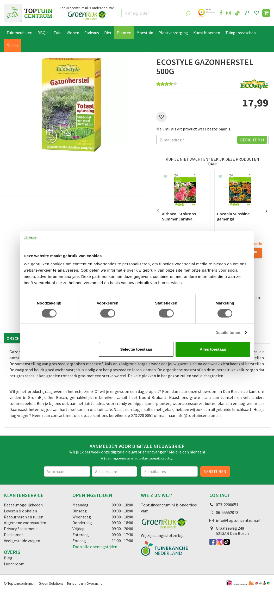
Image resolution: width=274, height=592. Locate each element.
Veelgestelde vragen (22, 540)
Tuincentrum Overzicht (84, 583)
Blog (8, 557)
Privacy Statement (20, 528)
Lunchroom (14, 563)
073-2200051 (227, 504)
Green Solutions (51, 583)
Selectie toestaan (136, 349)
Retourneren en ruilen (23, 516)
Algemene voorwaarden (25, 522)
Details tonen (227, 332)
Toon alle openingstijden (94, 546)
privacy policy (163, 458)
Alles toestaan (213, 349)
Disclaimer (13, 534)
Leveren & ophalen (20, 510)
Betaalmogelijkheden (23, 504)
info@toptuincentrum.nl (238, 520)
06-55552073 (227, 512)
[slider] (166, 84)
